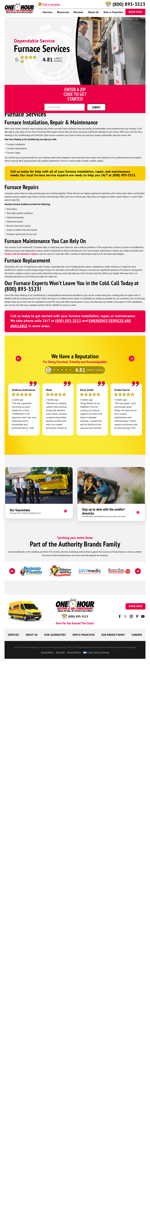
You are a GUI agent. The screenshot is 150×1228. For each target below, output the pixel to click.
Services (47, 12)
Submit (96, 107)
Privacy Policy (74, 652)
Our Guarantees (55, 634)
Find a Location (51, 4)
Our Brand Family (113, 634)
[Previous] (18, 358)
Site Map (60, 652)
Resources (63, 12)
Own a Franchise (113, 12)
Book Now (135, 12)
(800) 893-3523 (128, 4)
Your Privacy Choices (96, 652)
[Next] (131, 358)
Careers (137, 634)
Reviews (78, 12)
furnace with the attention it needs (21, 253)
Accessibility (47, 652)
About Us (93, 12)
